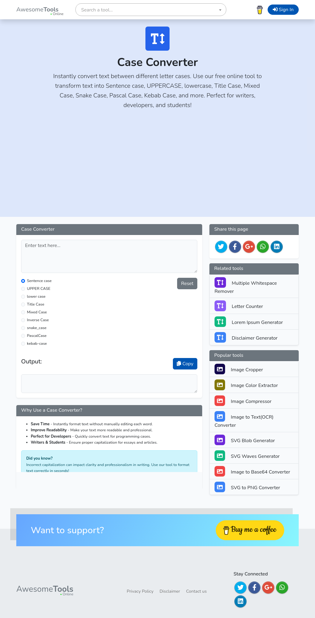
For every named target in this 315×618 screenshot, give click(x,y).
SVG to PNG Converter (247, 487)
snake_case (36, 328)
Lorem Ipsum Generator (249, 321)
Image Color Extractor (246, 384)
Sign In (283, 9)
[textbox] (151, 10)
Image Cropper (239, 369)
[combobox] (150, 9)
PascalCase (36, 335)
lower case (36, 296)
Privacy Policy (140, 591)
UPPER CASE (38, 288)
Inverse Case (38, 320)
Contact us (196, 591)
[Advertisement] (157, 167)
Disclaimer (170, 591)
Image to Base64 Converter (252, 471)
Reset (187, 283)
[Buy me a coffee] (259, 9)
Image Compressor (243, 400)
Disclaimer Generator (246, 337)
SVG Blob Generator (245, 440)
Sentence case (39, 281)
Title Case (35, 304)
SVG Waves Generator (247, 455)
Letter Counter (239, 305)
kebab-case (37, 343)
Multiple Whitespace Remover (246, 286)
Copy (185, 363)
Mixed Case (37, 312)
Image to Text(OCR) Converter (244, 420)
